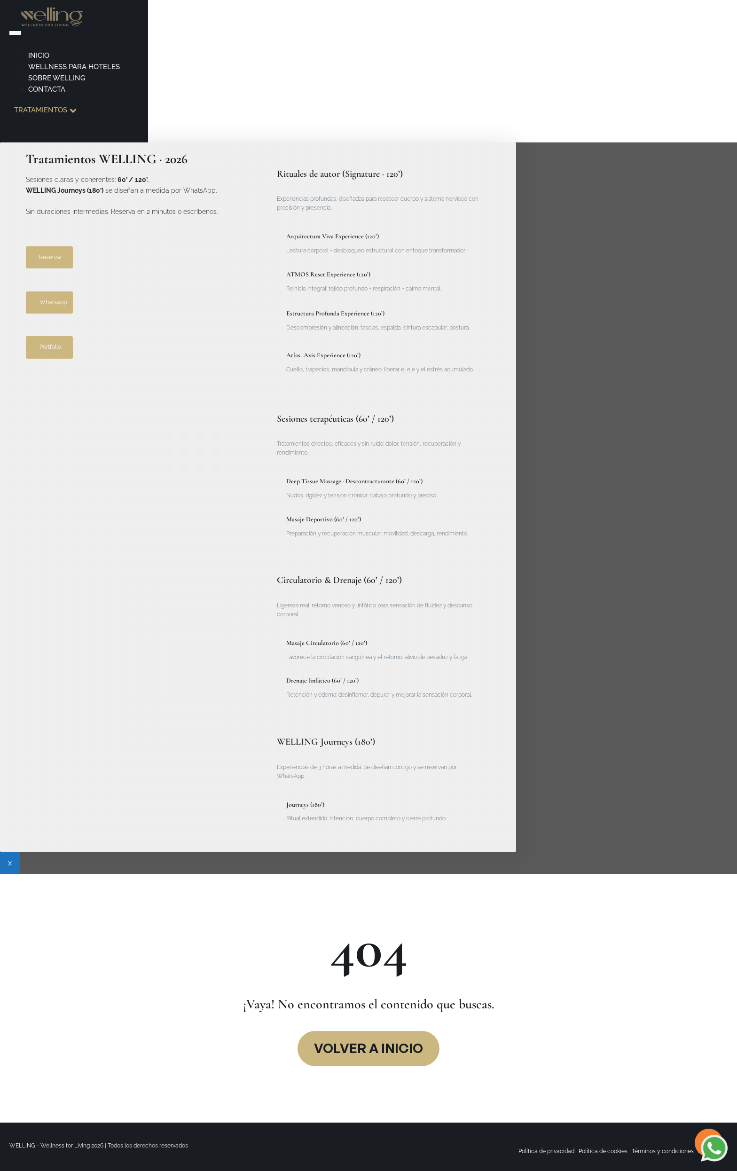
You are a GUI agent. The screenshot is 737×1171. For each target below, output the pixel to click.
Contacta (46, 89)
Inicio (38, 55)
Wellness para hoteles (74, 67)
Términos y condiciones (663, 1151)
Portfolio (50, 347)
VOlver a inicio (368, 1048)
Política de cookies (603, 1151)
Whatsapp (53, 302)
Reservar (50, 257)
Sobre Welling (57, 78)
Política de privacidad (546, 1151)
